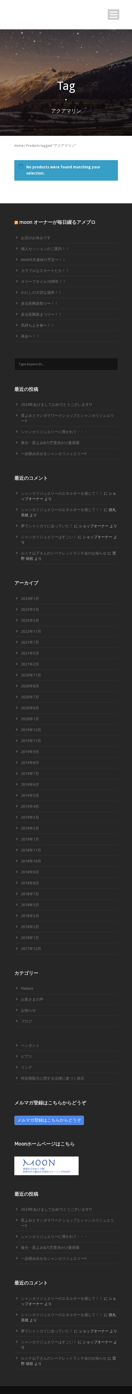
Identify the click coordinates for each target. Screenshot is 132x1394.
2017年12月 (31, 949)
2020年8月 (30, 686)
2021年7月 (30, 642)
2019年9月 (30, 752)
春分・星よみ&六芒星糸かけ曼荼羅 (50, 443)
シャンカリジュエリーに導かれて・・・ (54, 432)
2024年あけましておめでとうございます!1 (56, 404)
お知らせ (28, 1010)
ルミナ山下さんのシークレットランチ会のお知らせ (64, 553)
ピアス (26, 1056)
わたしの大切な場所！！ (41, 292)
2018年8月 (30, 883)
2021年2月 (30, 664)
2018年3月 (30, 916)
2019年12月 (31, 730)
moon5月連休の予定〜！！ (43, 260)
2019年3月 (30, 817)
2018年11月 (31, 850)
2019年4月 (30, 806)
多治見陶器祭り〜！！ (39, 303)
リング (26, 1067)
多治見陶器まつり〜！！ (41, 314)
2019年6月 (30, 784)
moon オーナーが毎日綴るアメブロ (57, 222)
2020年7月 (30, 697)
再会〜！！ (30, 336)
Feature (27, 988)
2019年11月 (31, 741)
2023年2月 (30, 620)
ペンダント (30, 1045)
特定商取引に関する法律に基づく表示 (52, 1078)
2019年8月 (30, 763)
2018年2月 (30, 927)
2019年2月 (30, 828)
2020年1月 (30, 719)
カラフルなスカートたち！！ (45, 270)
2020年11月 (31, 675)
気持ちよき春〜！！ (37, 325)
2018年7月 (30, 894)
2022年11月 (31, 631)
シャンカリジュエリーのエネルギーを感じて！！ (62, 493)
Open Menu (113, 14)
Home (18, 146)
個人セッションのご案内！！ (45, 249)
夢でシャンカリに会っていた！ (47, 526)
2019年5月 (30, 795)
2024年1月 (30, 598)
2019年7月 (30, 773)
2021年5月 (30, 653)
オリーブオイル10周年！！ (43, 281)
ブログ (26, 1021)
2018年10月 (31, 861)
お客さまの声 (32, 999)
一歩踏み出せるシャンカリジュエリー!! (53, 454)
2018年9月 (30, 872)
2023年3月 (30, 609)
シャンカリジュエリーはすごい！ (49, 537)
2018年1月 (30, 938)
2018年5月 (30, 905)
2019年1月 (30, 839)
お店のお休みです (36, 238)
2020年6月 (30, 708)
